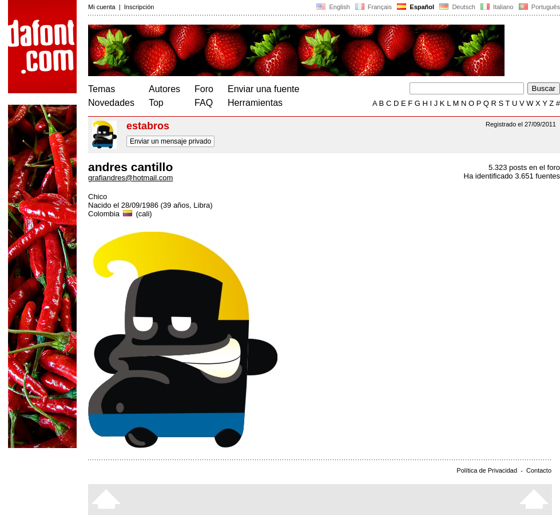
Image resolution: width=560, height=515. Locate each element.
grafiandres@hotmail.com (130, 177)
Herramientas (255, 103)
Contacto (538, 470)
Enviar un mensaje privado (170, 141)
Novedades (111, 103)
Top (156, 103)
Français (374, 6)
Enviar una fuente (263, 89)
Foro (203, 89)
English (333, 6)
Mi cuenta (102, 6)
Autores (164, 89)
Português (538, 6)
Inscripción (139, 6)
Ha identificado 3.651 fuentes (512, 176)
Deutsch (457, 6)
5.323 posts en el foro (524, 167)
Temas (101, 89)
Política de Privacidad (486, 470)
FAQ (203, 103)
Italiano (497, 6)
